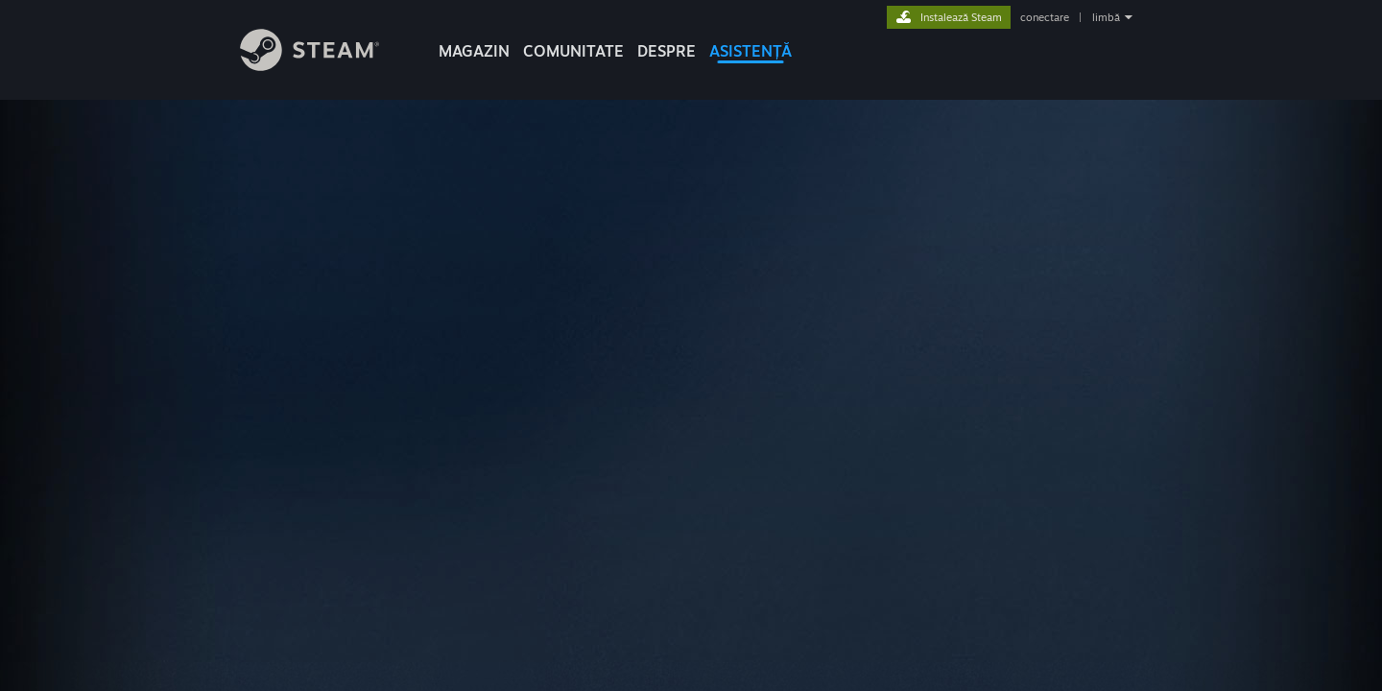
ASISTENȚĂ (750, 50)
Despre (666, 50)
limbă (1106, 17)
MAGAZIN (474, 50)
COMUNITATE (573, 50)
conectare (1044, 17)
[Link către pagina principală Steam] (309, 66)
